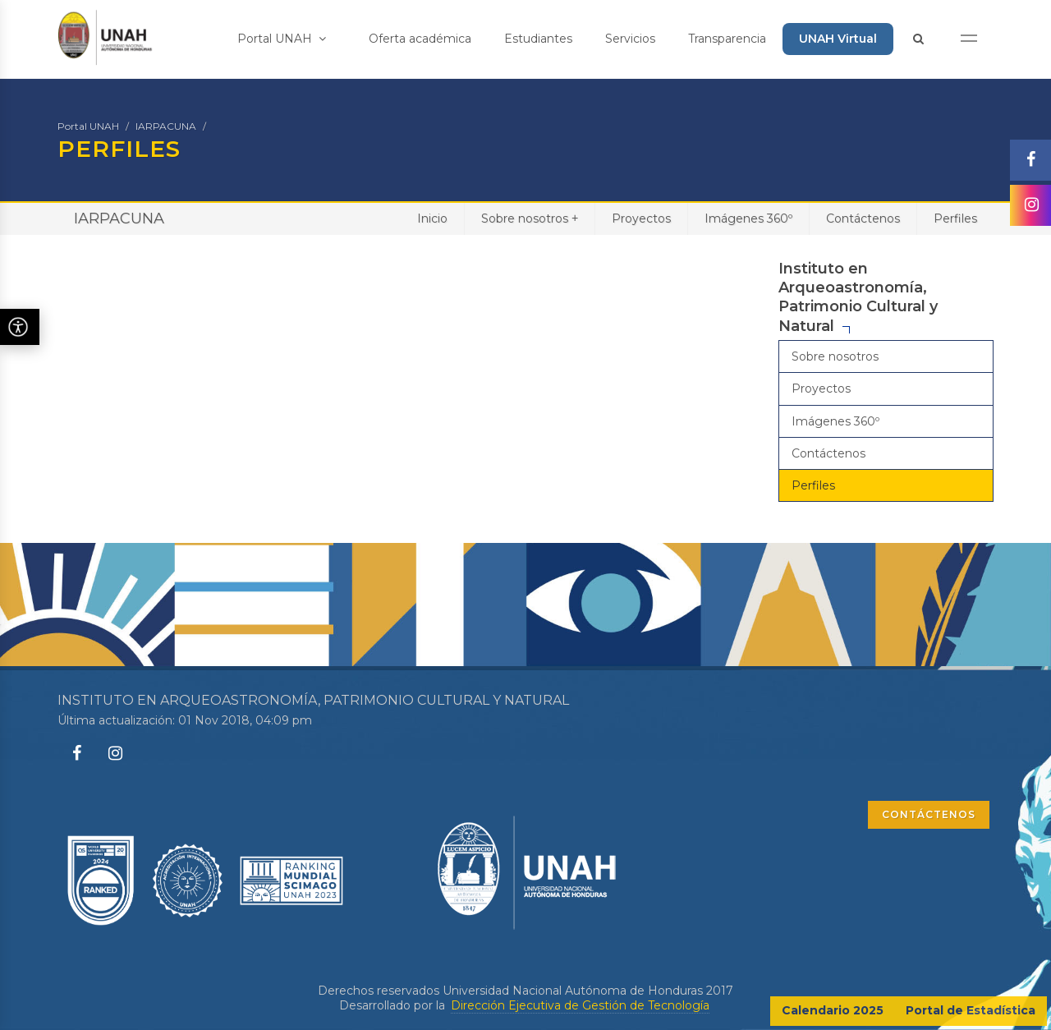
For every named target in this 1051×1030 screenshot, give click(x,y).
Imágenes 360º (748, 218)
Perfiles (955, 218)
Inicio (432, 218)
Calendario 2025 (832, 1010)
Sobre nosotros (529, 218)
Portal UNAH (281, 38)
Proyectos (641, 218)
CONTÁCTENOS (928, 814)
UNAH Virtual (838, 38)
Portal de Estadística (970, 1010)
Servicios (630, 38)
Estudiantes (538, 38)
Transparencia (727, 38)
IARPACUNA (165, 126)
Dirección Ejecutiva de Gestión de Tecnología (580, 1005)
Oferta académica (420, 38)
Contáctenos (863, 218)
